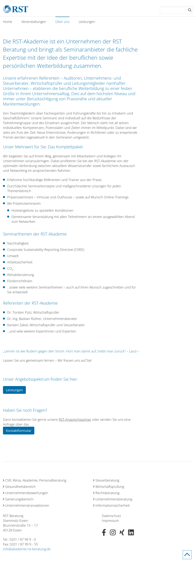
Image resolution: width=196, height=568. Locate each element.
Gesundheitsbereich (20, 486)
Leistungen (87, 21)
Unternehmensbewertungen (26, 493)
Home (7, 21)
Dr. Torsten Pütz (19, 312)
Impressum (110, 520)
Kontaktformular (18, 430)
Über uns (62, 21)
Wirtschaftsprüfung (109, 486)
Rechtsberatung (107, 493)
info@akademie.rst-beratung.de (27, 549)
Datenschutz (111, 516)
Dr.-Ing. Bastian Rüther (24, 318)
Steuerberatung (107, 480)
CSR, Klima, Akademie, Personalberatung (35, 480)
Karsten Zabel (17, 325)
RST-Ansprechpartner (75, 419)
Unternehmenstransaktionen (27, 505)
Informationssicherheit (112, 505)
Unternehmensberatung (113, 499)
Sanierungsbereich (19, 499)
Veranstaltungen (33, 21)
